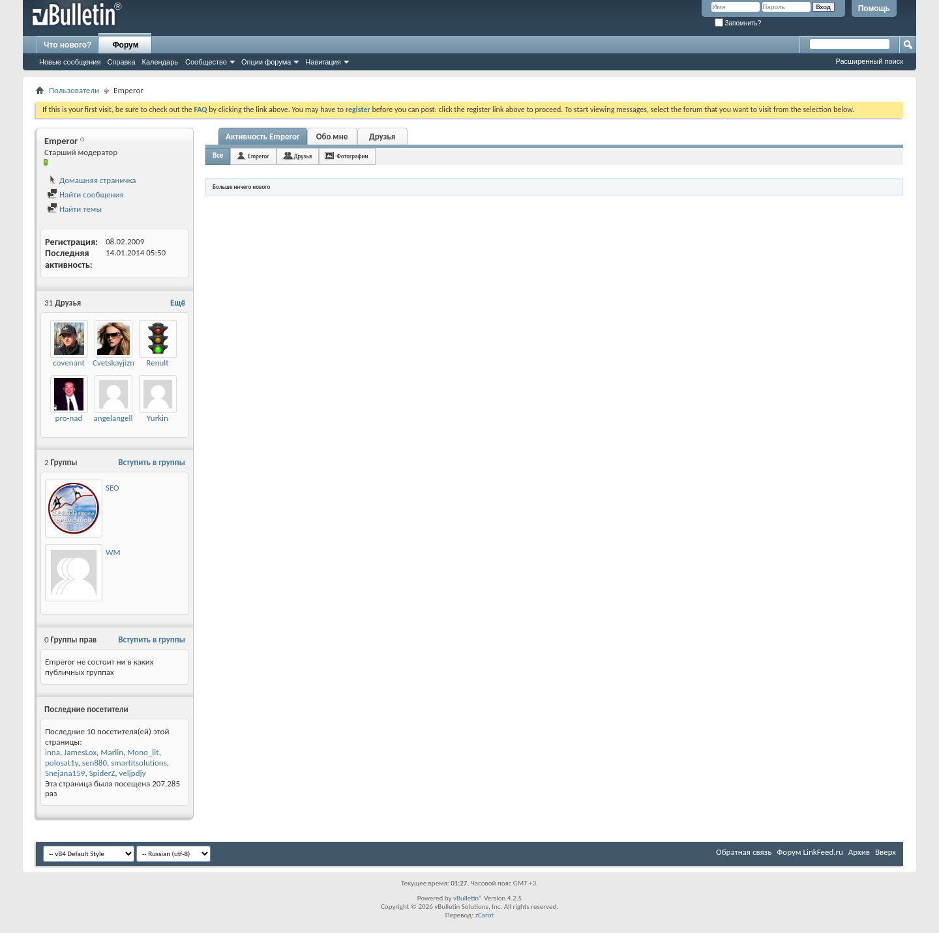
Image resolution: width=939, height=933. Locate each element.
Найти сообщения (85, 194)
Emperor (258, 156)
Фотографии (352, 156)
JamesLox (80, 752)
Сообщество (206, 62)
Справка (121, 62)
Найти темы (74, 209)
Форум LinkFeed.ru (810, 852)
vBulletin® (468, 898)
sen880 (94, 763)
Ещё (177, 303)
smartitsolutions (139, 763)
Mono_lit (142, 752)
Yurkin (157, 418)
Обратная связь (743, 852)
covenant (69, 362)
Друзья (382, 136)
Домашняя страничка (91, 180)
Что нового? (67, 45)
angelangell (112, 418)
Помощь (874, 8)
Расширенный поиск (869, 61)
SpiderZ (102, 773)
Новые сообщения (69, 62)
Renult (157, 362)
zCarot (484, 915)
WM (113, 552)
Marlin (111, 752)
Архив (859, 852)
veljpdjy (132, 773)
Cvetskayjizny (115, 362)
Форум (125, 45)
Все (218, 155)
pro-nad (69, 418)
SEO (112, 488)
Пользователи (74, 90)
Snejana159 (65, 773)
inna (52, 752)
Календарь (160, 62)
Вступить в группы (151, 462)
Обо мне (332, 136)
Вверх (885, 852)
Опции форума (266, 62)
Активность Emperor (263, 136)
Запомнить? (738, 23)
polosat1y (61, 763)
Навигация (322, 62)
